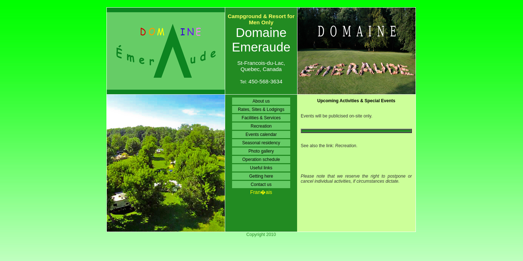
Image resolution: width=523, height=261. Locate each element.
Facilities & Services (261, 117)
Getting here (261, 176)
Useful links (261, 167)
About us (260, 101)
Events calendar (261, 134)
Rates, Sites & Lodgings (261, 109)
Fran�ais (261, 192)
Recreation (261, 126)
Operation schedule (261, 159)
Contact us (261, 184)
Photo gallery (261, 151)
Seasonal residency (261, 142)
